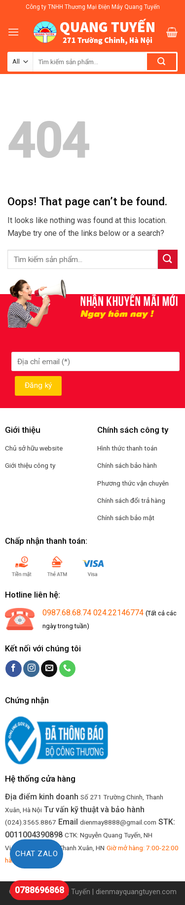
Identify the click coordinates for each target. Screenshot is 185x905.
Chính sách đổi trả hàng (131, 500)
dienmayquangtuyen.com (136, 892)
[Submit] (168, 259)
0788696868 (39, 890)
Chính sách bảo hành (127, 465)
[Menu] (13, 32)
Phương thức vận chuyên (133, 483)
